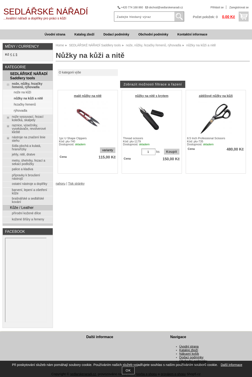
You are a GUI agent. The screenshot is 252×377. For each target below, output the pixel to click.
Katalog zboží (84, 34)
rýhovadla (20, 110)
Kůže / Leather (21, 207)
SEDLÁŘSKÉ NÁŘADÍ (45, 11)
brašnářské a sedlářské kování (28, 200)
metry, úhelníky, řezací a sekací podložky (28, 162)
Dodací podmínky (116, 34)
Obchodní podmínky (153, 34)
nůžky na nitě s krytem (151, 96)
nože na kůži (22, 92)
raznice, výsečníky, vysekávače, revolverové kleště (29, 129)
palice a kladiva (22, 169)
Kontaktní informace (192, 34)
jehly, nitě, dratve (23, 154)
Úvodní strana (55, 34)
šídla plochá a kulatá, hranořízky (26, 147)
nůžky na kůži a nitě (28, 98)
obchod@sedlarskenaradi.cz (164, 7)
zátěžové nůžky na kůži (216, 96)
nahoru (60, 183)
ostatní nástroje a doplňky (29, 184)
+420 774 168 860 (130, 7)
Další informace (231, 365)
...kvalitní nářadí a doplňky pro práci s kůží (34, 18)
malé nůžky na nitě (88, 96)
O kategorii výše (70, 72)
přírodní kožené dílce (26, 213)
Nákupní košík (189, 354)
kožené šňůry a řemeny (28, 219)
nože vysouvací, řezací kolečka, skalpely (28, 118)
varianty (107, 150)
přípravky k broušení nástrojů (26, 177)
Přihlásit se (216, 7)
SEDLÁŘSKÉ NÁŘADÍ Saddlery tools (29, 76)
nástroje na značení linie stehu (28, 139)
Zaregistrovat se (239, 7)
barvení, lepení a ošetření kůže (29, 191)
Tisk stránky (76, 183)
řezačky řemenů (25, 104)
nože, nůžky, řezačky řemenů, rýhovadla (27, 85)
